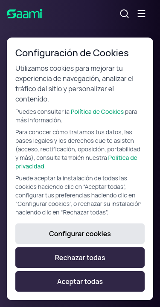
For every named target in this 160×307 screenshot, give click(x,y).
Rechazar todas (80, 257)
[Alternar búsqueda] (124, 14)
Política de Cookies (97, 111)
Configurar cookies (80, 233)
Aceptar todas (80, 281)
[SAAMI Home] (24, 14)
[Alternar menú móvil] (142, 14)
